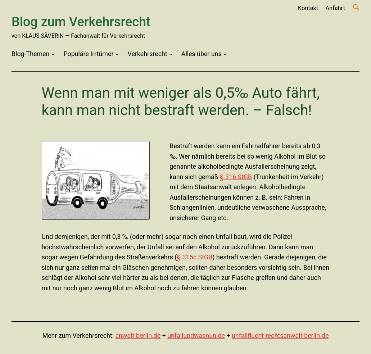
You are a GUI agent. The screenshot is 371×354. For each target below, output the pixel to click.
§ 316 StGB (236, 177)
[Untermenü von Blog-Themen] (53, 54)
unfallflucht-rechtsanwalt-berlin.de (280, 335)
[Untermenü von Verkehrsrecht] (171, 54)
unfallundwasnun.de (196, 335)
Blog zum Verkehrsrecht (81, 22)
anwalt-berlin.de (137, 335)
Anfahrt (335, 8)
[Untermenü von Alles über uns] (225, 54)
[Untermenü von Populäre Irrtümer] (117, 54)
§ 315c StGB (194, 257)
